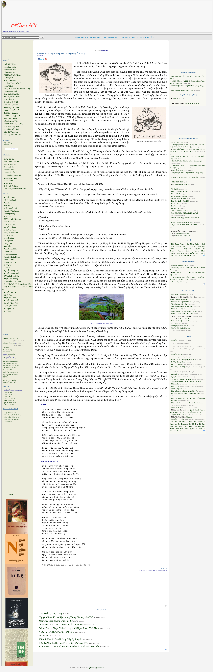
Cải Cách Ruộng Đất (183, 236)
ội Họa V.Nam (10, 72)
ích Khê (7, 205)
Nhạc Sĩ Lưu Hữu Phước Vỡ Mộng (56, 632)
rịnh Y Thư (9, 260)
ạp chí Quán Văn (11, 132)
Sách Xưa (174, 323)
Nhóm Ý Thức (176, 407)
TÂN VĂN (6, 376)
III (183, 318)
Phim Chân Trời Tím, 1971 (11, 419)
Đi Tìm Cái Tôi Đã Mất (179, 196)
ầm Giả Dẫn (9, 173)
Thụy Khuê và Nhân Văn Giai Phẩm (184, 225)
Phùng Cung (191, 255)
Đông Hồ (174, 374)
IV (186, 318)
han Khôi (8, 203)
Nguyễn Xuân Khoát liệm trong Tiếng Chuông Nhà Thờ (66, 617)
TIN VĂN (5, 378)
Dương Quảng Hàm (178, 362)
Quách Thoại (194, 410)
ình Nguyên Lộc (11, 208)
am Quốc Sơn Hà (11, 162)
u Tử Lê (7, 265)
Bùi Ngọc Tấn (177, 244)
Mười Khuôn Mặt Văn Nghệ (181, 309)
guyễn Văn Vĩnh (11, 197)
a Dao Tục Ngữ (10, 91)
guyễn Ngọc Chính (12, 292)
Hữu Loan (191, 246)
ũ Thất (7, 268)
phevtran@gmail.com (96, 668)
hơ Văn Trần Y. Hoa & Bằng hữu (17, 284)
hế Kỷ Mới (9, 99)
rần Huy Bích (10, 222)
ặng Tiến (8, 243)
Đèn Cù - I (174, 206)
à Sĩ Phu (7, 295)
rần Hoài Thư (10, 262)
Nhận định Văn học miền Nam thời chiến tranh (187, 403)
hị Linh (7, 311)
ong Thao (8, 246)
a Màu (7, 113)
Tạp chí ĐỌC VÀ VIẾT (9, 380)
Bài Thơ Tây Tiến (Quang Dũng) (183, 90)
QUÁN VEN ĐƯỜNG (10, 403)
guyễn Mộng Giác (11, 270)
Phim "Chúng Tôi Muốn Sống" (12, 415)
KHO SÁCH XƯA (9, 401)
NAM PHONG (7, 364)
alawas (7, 110)
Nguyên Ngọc (181, 253)
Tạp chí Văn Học (8, 350)
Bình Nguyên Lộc (191, 428)
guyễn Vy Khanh (11, 233)
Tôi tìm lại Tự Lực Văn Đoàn (181, 379)
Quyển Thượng (175, 299)
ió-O (15, 118)
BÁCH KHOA (14, 372)
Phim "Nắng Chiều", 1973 (11, 417)
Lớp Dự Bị (7, 396)
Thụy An (189, 417)
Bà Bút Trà (193, 424)
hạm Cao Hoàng (11, 279)
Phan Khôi (44, 635)
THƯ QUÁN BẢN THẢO (10, 382)
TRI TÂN (14, 364)
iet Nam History (10, 67)
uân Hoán (8, 252)
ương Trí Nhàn (10, 306)
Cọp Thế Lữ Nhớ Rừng (50, 613)
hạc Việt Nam (10, 80)
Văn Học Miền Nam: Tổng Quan (182, 314)
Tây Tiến (175, 98)
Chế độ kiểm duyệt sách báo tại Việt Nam (185, 218)
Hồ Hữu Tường (176, 364)
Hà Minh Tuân (192, 244)
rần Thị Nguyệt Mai (12, 281)
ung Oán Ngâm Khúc (12, 175)
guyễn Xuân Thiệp (12, 273)
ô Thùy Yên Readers (12, 135)
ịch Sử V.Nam (10, 64)
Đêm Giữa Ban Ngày (178, 194)
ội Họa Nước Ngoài (12, 75)
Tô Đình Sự (183, 412)
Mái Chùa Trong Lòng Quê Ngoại (55, 621)
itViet (6, 116)
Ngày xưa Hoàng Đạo (179, 265)
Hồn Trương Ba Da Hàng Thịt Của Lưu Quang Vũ (63, 643)
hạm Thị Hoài (10, 298)
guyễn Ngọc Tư (11, 303)
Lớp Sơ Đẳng (8, 392)
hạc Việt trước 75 (13, 83)
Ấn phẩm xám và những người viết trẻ (185, 393)
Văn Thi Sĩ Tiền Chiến (178, 294)
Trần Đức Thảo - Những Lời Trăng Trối (184, 213)
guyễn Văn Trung (11, 211)
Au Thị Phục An (181, 424)
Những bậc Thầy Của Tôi (180, 326)
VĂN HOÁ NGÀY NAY (9, 368)
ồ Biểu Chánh (10, 200)
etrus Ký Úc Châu (11, 108)
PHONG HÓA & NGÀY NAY (11, 338)
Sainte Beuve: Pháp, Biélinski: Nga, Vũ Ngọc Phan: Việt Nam (69, 628)
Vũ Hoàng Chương (178, 367)
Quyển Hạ (184, 299)
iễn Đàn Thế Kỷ (11, 102)
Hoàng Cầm (180, 246)
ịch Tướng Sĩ (10, 164)
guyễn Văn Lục (10, 227)
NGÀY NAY (16, 366)
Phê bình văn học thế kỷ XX (180, 321)
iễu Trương (9, 238)
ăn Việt (7, 118)
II (180, 318)
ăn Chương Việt (11, 121)
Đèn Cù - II (175, 208)
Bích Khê (179, 428)
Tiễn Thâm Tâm (177, 142)
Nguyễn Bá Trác (176, 354)
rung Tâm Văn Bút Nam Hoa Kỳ (17, 89)
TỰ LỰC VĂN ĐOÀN (9, 343)
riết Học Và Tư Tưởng (13, 124)
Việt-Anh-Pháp (8, 143)
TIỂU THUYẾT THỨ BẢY (10, 362)
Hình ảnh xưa (8, 421)
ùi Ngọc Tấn (9, 308)
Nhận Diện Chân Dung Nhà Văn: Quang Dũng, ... (188, 86)
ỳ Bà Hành (8, 181)
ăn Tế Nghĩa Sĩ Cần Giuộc (15, 189)
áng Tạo (15, 113)
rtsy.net (9, 78)
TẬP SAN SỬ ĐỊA (8, 370)
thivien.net (188, 103)
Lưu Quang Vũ (184, 248)
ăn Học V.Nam (10, 70)
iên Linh (7, 216)
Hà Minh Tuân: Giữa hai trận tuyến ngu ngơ (187, 161)
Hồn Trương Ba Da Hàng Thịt (181, 191)
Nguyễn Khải (183, 251)
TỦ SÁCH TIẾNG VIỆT (10, 398)
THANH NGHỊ (7, 366)
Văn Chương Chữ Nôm (179, 304)
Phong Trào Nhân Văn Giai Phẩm (182, 222)
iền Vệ (15, 110)
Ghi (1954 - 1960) (178, 182)
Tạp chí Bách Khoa (177, 415)
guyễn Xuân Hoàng (12, 257)
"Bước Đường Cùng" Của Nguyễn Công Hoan (62, 624)
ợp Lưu (16, 116)
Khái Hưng (175, 386)
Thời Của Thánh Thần (178, 211)
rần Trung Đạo (10, 254)
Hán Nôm (6, 144)
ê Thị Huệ (8, 241)
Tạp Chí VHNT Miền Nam (10, 374)
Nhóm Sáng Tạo (176, 389)
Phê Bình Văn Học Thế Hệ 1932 (182, 302)
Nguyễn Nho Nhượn (194, 412)
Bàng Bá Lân (188, 426)
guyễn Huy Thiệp (11, 300)
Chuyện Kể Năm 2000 (178, 199)
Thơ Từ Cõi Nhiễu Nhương (180, 328)
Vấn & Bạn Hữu (11, 276)
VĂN (4, 358)
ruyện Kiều (9, 167)
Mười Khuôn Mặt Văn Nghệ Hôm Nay (184, 311)
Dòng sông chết (177, 282)
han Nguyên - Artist (12, 97)
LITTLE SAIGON (9, 405)
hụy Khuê (8, 235)
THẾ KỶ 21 (6, 372)
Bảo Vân (197, 426)
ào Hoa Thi (9, 170)
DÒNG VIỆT (6, 352)
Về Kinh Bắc (175, 189)
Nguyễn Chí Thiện (177, 419)
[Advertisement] (142, 16)
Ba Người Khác (176, 203)
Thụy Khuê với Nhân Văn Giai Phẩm (185, 177)
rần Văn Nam (10, 230)
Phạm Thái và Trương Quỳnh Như (182, 359)
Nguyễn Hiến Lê (177, 377)
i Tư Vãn (8, 183)
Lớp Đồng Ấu (8, 394)
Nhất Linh (174, 384)
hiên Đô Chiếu (10, 159)
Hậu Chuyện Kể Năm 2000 (180, 201)
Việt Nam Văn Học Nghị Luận (181, 306)
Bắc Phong (178, 426)
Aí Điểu (174, 422)
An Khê (182, 422)
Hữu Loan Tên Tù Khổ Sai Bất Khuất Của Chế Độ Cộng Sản (69, 646)
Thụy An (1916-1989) (179, 184)
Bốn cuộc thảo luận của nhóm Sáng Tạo (184, 391)
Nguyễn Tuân (193, 253)
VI (191, 318)
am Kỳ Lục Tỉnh (11, 105)
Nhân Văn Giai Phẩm (183, 233)
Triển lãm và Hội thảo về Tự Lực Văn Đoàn (186, 381)
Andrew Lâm (191, 422)
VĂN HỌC (6, 348)
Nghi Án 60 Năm (177, 170)
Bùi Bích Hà (178, 431)
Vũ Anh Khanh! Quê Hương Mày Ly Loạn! (60, 639)
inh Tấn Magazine (11, 127)
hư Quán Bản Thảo (12, 94)
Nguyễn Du (175, 340)
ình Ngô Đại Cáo (11, 186)
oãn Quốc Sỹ (9, 214)
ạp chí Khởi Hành (11, 129)
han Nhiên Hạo (10, 249)
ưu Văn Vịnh (9, 224)
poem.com (195, 103)
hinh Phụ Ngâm (10, 178)
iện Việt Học (9, 86)
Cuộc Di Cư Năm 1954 (10, 413)
